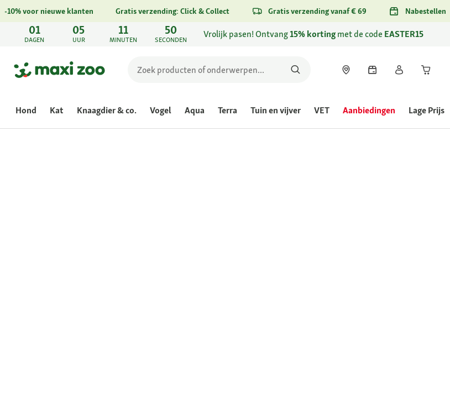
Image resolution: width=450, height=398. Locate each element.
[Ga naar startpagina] (59, 69)
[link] (225, 34)
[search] (219, 69)
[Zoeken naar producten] (295, 69)
